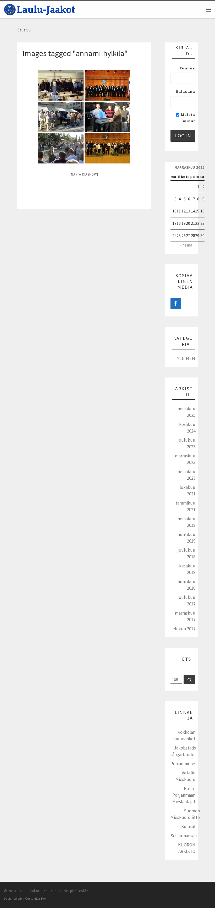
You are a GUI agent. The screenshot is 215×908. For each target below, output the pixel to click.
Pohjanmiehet (183, 764)
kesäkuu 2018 (187, 569)
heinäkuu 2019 (186, 522)
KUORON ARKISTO (186, 848)
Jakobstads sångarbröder (183, 751)
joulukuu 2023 (186, 443)
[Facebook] (175, 303)
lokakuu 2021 (187, 490)
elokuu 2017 (184, 629)
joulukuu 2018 (186, 553)
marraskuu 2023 (185, 459)
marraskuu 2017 (185, 616)
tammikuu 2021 (185, 506)
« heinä (186, 245)
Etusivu (24, 29)
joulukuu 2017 (186, 600)
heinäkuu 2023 (186, 475)
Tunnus (187, 68)
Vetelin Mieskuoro (185, 776)
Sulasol (188, 826)
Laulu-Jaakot (29, 891)
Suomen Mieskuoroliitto (185, 814)
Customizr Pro (35, 898)
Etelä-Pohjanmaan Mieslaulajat (183, 795)
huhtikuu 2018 (186, 585)
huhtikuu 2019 (186, 538)
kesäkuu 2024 (187, 428)
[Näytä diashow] (84, 174)
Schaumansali (183, 836)
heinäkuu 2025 (186, 412)
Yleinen (186, 358)
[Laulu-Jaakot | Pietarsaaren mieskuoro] (39, 9)
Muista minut (185, 118)
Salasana (185, 92)
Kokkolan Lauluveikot (184, 735)
